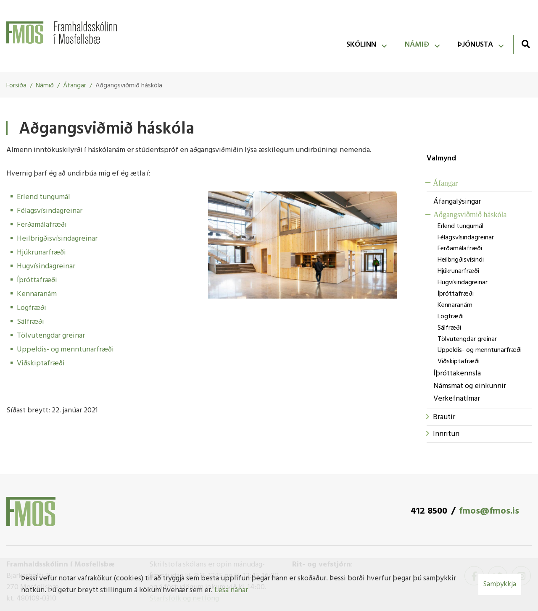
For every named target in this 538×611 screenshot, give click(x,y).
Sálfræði (30, 322)
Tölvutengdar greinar (51, 336)
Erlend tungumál (43, 197)
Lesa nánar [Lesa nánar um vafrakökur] (231, 590)
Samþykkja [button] (499, 584)
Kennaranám (37, 294)
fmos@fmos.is (489, 511)
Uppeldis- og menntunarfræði (65, 350)
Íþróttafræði (37, 280)
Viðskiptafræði (41, 363)
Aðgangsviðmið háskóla (128, 85)
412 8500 (429, 511)
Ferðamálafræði (42, 225)
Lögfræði (31, 308)
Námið (45, 85)
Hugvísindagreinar (46, 266)
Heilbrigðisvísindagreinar (57, 239)
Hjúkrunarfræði (41, 252)
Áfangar (74, 85)
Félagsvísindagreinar (49, 211)
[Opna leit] (525, 44)
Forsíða (16, 85)
